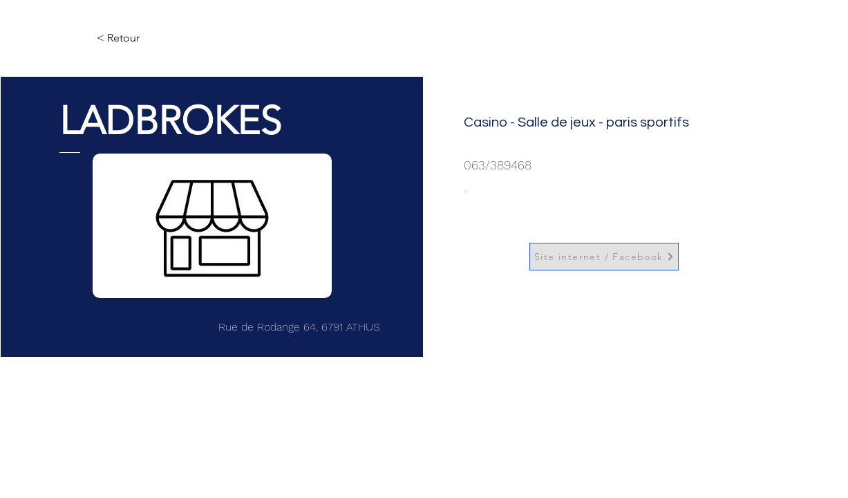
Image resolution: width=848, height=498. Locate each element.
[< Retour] (142, 38)
